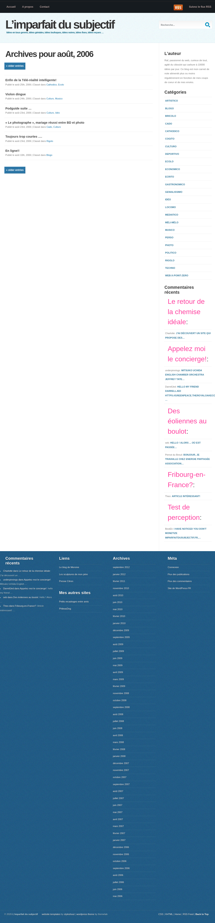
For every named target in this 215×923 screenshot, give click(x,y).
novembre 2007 (121, 770)
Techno (170, 268)
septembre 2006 (121, 868)
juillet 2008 (118, 721)
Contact (44, 6)
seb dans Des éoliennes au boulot (20, 597)
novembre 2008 (121, 693)
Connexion (173, 567)
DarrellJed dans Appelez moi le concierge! (25, 588)
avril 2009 (118, 672)
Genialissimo (173, 192)
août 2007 (118, 791)
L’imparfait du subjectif (59, 24)
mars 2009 (118, 679)
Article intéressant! (186, 496)
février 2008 (119, 749)
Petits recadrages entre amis (74, 601)
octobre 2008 (119, 700)
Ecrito (169, 176)
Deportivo (172, 154)
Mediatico (171, 214)
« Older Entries (15, 65)
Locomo (170, 207)
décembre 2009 (121, 630)
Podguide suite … (18, 108)
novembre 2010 (121, 588)
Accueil (11, 6)
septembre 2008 (121, 707)
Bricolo (170, 116)
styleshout (69, 914)
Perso (169, 237)
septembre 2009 (121, 637)
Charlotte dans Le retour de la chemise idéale (26, 571)
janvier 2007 (119, 840)
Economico (172, 169)
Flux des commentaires (180, 581)
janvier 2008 (119, 756)
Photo (169, 245)
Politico (170, 252)
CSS (160, 914)
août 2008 (118, 714)
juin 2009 (117, 658)
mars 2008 (118, 742)
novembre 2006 (121, 854)
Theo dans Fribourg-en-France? (19, 606)
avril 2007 (118, 819)
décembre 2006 (121, 847)
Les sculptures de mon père (73, 574)
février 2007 (119, 833)
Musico (59, 98)
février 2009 (119, 686)
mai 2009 (117, 665)
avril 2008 (118, 735)
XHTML (169, 914)
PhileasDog (65, 608)
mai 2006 (117, 896)
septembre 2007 (121, 784)
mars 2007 (118, 826)
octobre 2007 (119, 777)
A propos (27, 6)
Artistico (171, 100)
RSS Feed (188, 914)
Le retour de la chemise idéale (186, 312)
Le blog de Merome (69, 567)
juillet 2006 (118, 882)
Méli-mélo (171, 222)
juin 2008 (117, 728)
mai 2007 (117, 812)
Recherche (208, 24)
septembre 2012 (121, 567)
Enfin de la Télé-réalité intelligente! (31, 80)
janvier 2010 (119, 623)
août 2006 (118, 875)
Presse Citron (66, 581)
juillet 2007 (118, 798)
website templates (51, 914)
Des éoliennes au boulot (187, 421)
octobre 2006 (119, 861)
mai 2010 (117, 609)
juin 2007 (117, 805)
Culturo (50, 98)
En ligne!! (12, 150)
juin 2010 (117, 602)
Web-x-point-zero (176, 275)
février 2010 (119, 616)
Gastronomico (175, 184)
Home (178, 914)
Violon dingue (15, 94)
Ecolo (61, 84)
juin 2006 (117, 889)
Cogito (169, 138)
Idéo (57, 112)
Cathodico (51, 84)
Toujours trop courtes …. (23, 136)
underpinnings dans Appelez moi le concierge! (27, 579)
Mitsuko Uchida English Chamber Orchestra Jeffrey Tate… (184, 374)
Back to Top (202, 914)
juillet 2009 (118, 651)
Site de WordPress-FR (179, 588)
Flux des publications (178, 574)
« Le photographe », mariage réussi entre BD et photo (44, 122)
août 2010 (118, 595)
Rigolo (49, 141)
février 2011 (119, 581)
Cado (49, 127)
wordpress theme (85, 914)
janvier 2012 (119, 574)
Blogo (49, 155)
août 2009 (118, 644)
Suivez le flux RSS (200, 6)
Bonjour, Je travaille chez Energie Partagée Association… (187, 459)
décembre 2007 (121, 763)
